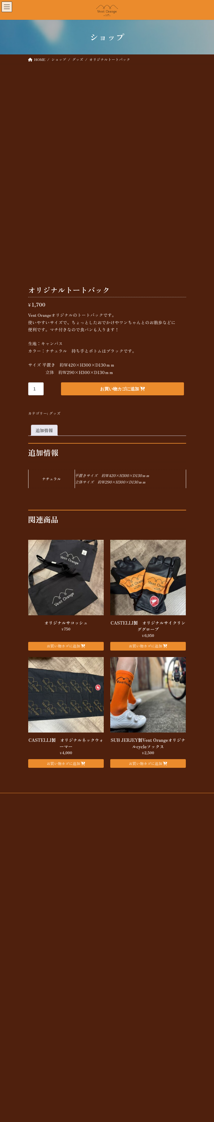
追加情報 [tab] (44, 490)
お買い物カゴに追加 (119, 448)
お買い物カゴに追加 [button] (63, 705)
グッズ (54, 473)
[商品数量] (36, 448)
